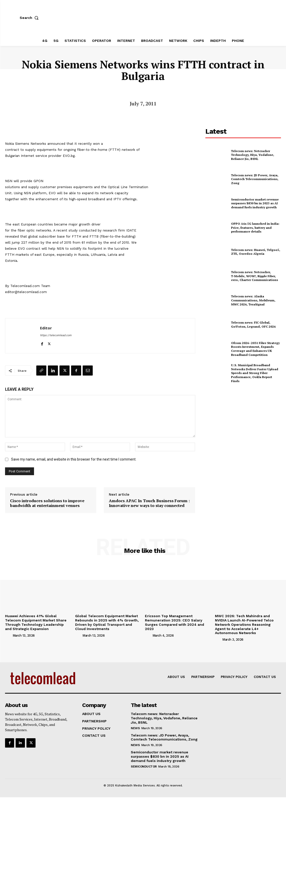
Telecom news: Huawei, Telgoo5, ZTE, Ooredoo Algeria (255, 252)
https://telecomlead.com (56, 335)
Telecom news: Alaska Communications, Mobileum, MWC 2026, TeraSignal (253, 300)
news (135, 728)
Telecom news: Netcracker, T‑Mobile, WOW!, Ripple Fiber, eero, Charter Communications (254, 276)
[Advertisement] (243, 424)
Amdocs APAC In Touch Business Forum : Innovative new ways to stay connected (149, 503)
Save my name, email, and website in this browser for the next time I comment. (73, 459)
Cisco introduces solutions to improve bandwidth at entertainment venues (47, 503)
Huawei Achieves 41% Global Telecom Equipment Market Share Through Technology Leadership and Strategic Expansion (36, 622)
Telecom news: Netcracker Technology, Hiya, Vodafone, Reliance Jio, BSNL (252, 155)
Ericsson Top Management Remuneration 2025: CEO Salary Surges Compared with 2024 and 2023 (174, 622)
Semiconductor (144, 766)
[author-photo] (8, 635)
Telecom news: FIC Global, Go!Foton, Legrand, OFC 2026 (253, 324)
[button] (30, 17)
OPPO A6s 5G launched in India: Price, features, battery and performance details (255, 227)
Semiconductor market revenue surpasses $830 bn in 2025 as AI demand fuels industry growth (255, 203)
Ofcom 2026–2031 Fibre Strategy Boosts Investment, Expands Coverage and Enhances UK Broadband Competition (255, 349)
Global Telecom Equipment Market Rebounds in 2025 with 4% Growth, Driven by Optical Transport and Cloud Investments (107, 622)
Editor (46, 327)
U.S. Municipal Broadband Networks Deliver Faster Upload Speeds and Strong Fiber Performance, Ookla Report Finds (254, 373)
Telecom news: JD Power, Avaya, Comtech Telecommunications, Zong (254, 179)
